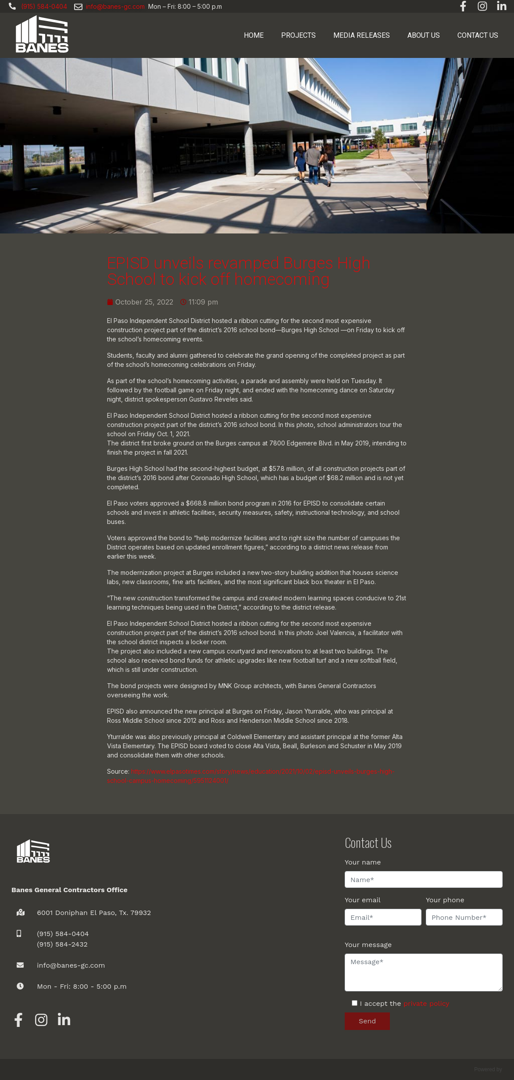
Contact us (477, 35)
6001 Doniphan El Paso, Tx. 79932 (94, 912)
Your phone (445, 900)
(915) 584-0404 (63, 933)
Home (254, 35)
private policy (426, 1003)
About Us (423, 35)
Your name (363, 862)
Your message (368, 944)
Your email (363, 900)
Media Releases (361, 35)
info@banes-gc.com (115, 6)
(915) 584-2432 (62, 944)
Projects (298, 35)
